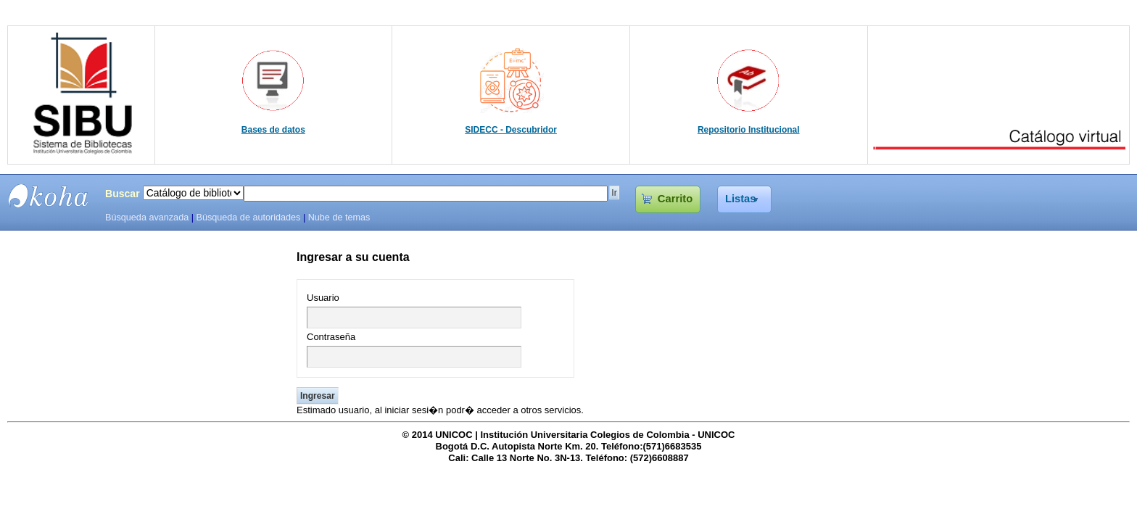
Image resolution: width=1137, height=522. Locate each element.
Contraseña (331, 336)
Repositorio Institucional (749, 130)
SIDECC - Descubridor (511, 130)
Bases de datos (273, 130)
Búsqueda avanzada (147, 217)
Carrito (675, 198)
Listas (740, 198)
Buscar (122, 193)
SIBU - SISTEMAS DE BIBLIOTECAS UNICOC (48, 195)
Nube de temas (339, 217)
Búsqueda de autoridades (248, 217)
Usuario (323, 297)
